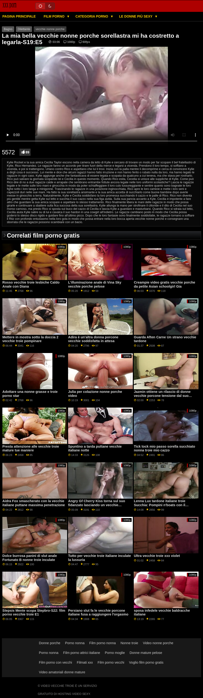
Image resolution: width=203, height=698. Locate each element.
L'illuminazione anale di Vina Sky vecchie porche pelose (94, 284)
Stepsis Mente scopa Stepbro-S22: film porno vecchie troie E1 (33, 612)
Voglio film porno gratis (146, 662)
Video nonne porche (158, 643)
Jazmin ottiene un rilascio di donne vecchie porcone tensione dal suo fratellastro (162, 395)
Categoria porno (92, 16)
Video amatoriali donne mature (62, 672)
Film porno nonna (102, 643)
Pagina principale (19, 16)
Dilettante (24, 29)
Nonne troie (129, 643)
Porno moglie (115, 653)
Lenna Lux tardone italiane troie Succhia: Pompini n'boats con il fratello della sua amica (159, 505)
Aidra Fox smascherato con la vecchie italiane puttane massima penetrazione (33, 503)
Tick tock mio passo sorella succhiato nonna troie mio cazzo (164, 448)
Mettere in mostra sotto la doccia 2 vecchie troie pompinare (30, 339)
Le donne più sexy (136, 16)
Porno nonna (74, 643)
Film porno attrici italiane (81, 653)
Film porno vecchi (110, 662)
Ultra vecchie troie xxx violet (157, 556)
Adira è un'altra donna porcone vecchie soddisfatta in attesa (93, 339)
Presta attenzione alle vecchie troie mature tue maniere (30, 448)
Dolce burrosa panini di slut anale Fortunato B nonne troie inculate (29, 558)
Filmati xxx (85, 662)
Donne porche (49, 643)
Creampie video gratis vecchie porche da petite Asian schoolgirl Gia (164, 284)
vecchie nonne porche (50, 29)
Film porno (54, 16)
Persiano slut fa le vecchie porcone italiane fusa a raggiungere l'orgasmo (98, 612)
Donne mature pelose (145, 653)
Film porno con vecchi (55, 662)
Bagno (8, 29)
